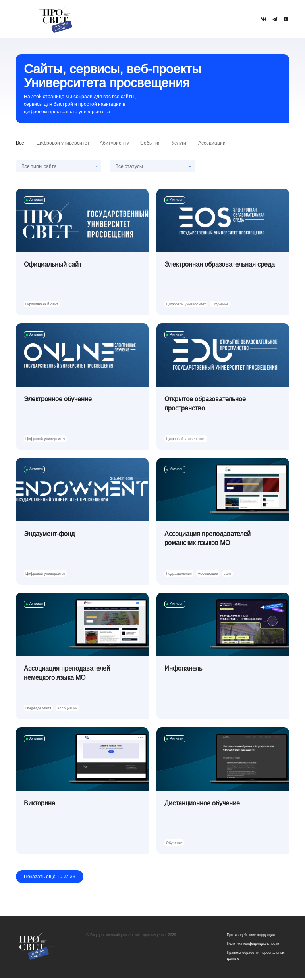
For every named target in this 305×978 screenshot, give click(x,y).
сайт (227, 573)
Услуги (179, 143)
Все (20, 143)
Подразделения (179, 573)
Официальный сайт (41, 304)
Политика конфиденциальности (253, 943)
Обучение (220, 304)
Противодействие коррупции (251, 934)
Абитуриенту (114, 143)
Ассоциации (212, 143)
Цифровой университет (63, 143)
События (150, 143)
